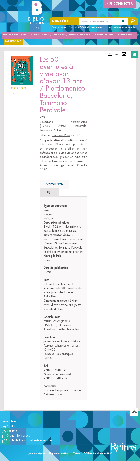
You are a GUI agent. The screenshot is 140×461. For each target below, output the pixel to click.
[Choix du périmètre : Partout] (64, 21)
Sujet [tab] (49, 192)
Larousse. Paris (61, 135)
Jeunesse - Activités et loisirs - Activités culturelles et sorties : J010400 (62, 345)
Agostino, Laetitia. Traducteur (62, 329)
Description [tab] (54, 184)
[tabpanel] (63, 300)
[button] (22, 69)
